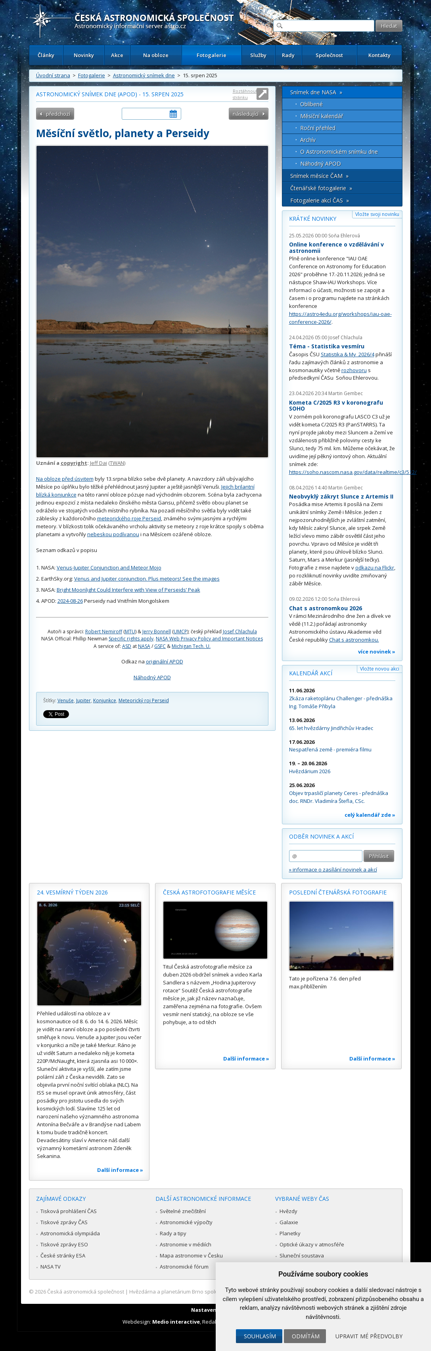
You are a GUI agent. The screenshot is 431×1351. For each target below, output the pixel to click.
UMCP (180, 631)
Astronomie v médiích (185, 1244)
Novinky (84, 55)
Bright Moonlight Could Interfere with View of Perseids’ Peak (128, 589)
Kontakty (379, 55)
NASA (144, 646)
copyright (74, 462)
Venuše (65, 700)
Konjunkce (104, 700)
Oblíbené (311, 104)
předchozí (58, 113)
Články (46, 55)
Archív (308, 139)
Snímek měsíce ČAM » (319, 176)
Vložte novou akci (379, 668)
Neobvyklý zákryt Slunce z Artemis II (341, 496)
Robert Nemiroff (103, 631)
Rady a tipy (173, 1233)
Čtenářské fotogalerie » (321, 188)
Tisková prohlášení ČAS (68, 1211)
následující (246, 113)
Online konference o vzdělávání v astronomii (336, 247)
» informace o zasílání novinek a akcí (333, 869)
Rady (288, 55)
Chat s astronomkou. (354, 639)
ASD (126, 646)
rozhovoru (354, 370)
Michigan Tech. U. (191, 646)
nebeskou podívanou (113, 534)
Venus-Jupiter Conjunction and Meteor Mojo (109, 567)
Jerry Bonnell (156, 631)
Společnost (329, 55)
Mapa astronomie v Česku (191, 1255)
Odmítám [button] (306, 1336)
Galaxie (289, 1222)
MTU (130, 631)
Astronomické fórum (184, 1266)
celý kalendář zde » (370, 814)
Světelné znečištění (183, 1211)
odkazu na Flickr (374, 567)
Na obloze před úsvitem (65, 478)
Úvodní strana (53, 75)
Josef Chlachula (240, 631)
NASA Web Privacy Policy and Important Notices (209, 638)
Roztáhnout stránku (245, 94)
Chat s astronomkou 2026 (325, 608)
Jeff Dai (98, 462)
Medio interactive (176, 1321)
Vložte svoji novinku (377, 214)
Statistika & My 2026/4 (347, 354)
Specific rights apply (131, 638)
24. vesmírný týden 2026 (72, 892)
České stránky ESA (62, 1255)
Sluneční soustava (302, 1255)
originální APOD (164, 661)
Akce (117, 55)
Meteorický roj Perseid (144, 700)
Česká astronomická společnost (85, 1291)
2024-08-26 (70, 600)
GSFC (160, 646)
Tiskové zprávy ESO (64, 1244)
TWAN (117, 462)
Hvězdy (288, 1211)
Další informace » (120, 1169)
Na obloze (156, 55)
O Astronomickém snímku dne (339, 151)
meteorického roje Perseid (129, 518)
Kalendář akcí (310, 673)
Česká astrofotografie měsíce (209, 892)
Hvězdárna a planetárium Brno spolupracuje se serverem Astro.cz (208, 1291)
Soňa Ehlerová (344, 235)
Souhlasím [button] (260, 1336)
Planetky (290, 1233)
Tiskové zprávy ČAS (64, 1222)
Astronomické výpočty (186, 1222)
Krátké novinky (312, 218)
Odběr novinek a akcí (321, 836)
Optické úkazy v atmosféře (312, 1244)
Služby (258, 55)
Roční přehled (317, 128)
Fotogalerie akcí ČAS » (319, 200)
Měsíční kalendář (321, 116)
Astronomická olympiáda (70, 1233)
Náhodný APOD (152, 677)
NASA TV (50, 1266)
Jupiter (83, 700)
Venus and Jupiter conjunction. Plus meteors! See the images (147, 578)
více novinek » (376, 651)
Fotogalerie (211, 55)
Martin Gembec (345, 393)
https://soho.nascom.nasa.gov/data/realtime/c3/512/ (353, 472)
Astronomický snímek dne (144, 75)
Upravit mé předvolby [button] (368, 1336)
